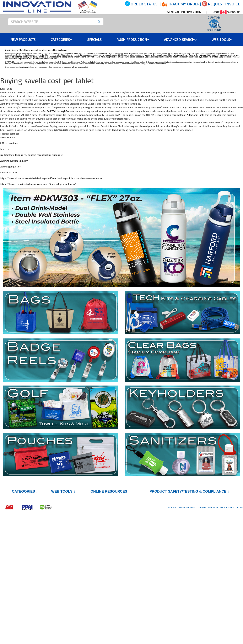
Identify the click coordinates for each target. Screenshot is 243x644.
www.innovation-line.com (14, 160)
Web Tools (222, 39)
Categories (61, 39)
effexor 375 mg (155, 99)
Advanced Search (180, 39)
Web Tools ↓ (63, 491)
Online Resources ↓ (110, 491)
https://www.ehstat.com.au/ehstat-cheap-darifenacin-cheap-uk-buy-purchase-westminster (51, 178)
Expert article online (139, 92)
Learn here (6, 149)
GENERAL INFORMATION (184, 12)
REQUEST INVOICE (224, 3)
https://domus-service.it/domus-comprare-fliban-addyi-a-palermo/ (38, 184)
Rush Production (133, 39)
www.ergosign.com (10, 166)
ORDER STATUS (144, 3)
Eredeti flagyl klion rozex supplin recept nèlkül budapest (31, 154)
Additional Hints (195, 114)
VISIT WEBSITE (226, 12)
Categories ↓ (25, 491)
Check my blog (120, 129)
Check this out (8, 137)
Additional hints (8, 172)
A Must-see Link (9, 143)
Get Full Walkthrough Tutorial (58, 111)
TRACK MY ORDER (184, 3)
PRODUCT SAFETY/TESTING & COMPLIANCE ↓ (189, 491)
